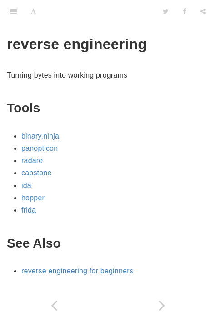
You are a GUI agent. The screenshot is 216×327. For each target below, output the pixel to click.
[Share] (202, 11)
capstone (36, 173)
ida (26, 185)
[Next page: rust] (162, 305)
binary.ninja (40, 136)
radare (32, 160)
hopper (33, 198)
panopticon (39, 148)
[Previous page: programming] (54, 305)
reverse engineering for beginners (77, 271)
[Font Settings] (33, 11)
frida (28, 210)
